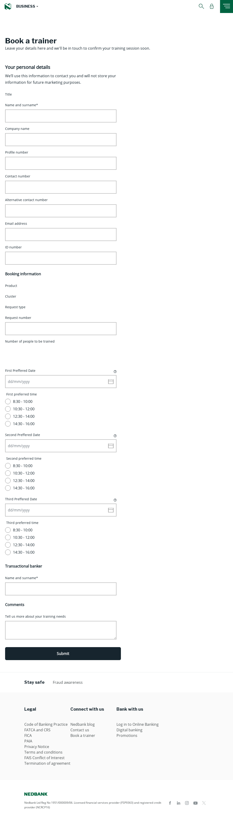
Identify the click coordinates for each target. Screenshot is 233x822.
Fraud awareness (68, 682)
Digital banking (129, 729)
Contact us (79, 729)
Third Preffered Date (60, 499)
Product (11, 285)
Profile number (16, 152)
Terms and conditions (43, 752)
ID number (13, 247)
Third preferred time (22, 522)
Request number (18, 317)
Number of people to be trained (30, 341)
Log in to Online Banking (137, 724)
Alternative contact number (26, 200)
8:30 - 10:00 (22, 401)
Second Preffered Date (60, 434)
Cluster (10, 296)
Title (8, 94)
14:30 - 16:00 (24, 423)
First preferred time (21, 394)
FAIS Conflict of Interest (44, 757)
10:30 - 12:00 (24, 408)
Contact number (17, 176)
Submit (63, 653)
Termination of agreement (47, 763)
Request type (15, 307)
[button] (27, 6)
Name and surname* (21, 105)
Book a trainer (82, 735)
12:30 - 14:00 (24, 416)
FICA (28, 735)
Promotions (126, 735)
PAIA (28, 741)
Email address (16, 223)
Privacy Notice (36, 746)
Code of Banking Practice (46, 724)
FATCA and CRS (37, 729)
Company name (17, 128)
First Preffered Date (60, 370)
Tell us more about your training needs (35, 616)
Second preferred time (23, 458)
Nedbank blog (82, 724)
